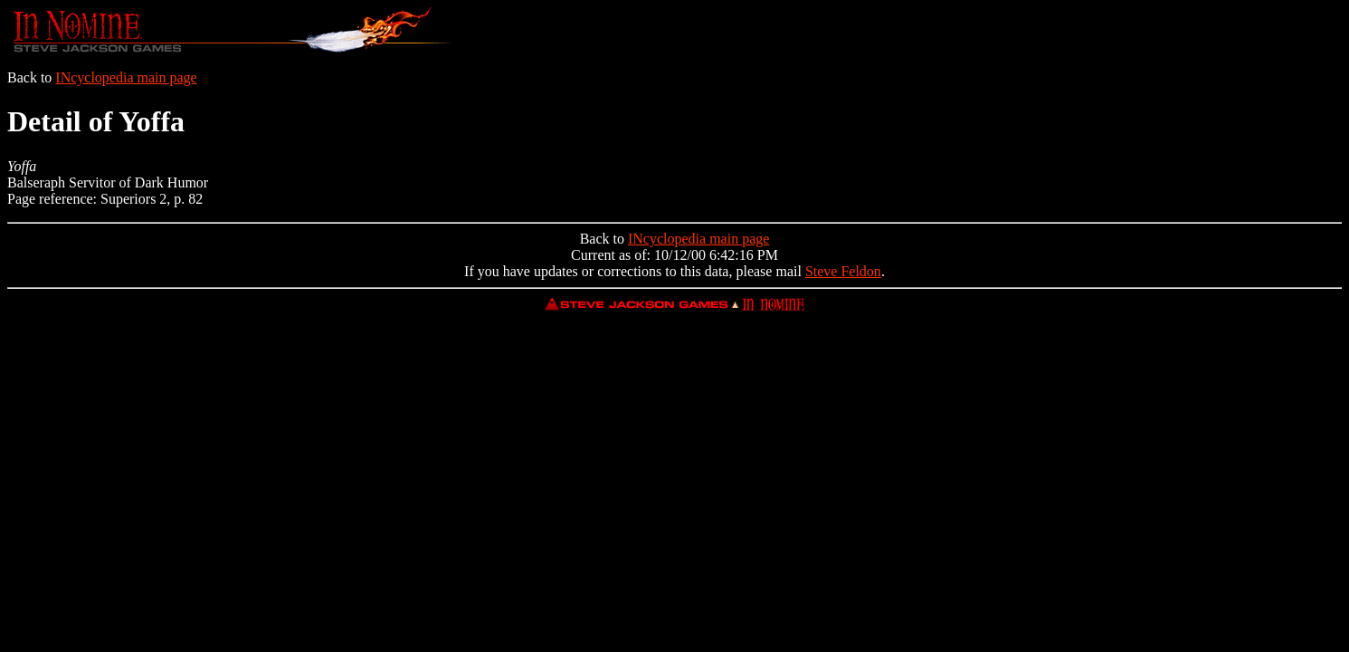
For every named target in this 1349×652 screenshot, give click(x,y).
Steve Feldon (843, 271)
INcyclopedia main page (125, 77)
